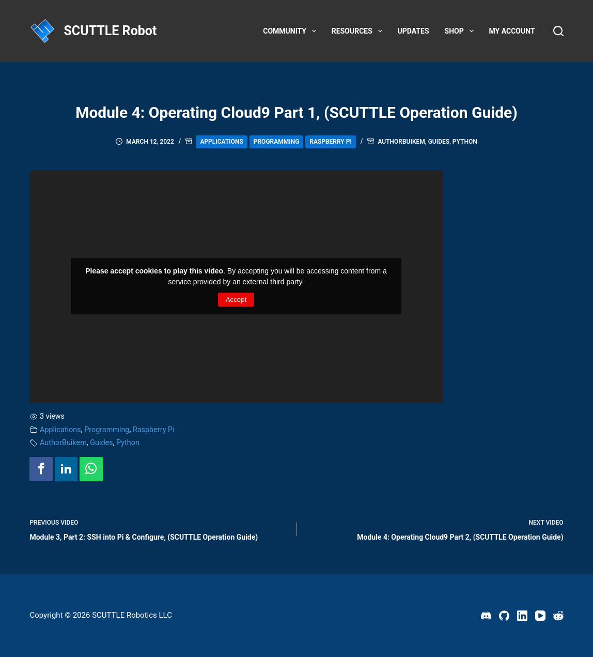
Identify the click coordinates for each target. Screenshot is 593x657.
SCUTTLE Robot (110, 30)
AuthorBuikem (401, 141)
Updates (413, 31)
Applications (221, 141)
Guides (438, 141)
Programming (277, 141)
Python (464, 141)
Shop (461, 31)
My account (512, 31)
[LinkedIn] (522, 615)
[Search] (558, 31)
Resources (359, 31)
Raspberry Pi (330, 141)
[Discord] (486, 615)
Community (291, 31)
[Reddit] (558, 615)
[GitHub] (504, 615)
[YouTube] (540, 615)
